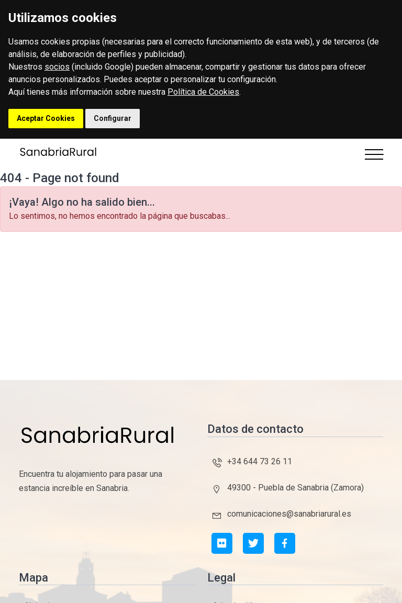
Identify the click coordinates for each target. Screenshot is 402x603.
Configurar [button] (112, 118)
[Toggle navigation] (374, 154)
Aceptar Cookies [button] (46, 118)
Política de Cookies (203, 92)
